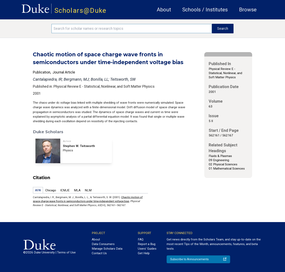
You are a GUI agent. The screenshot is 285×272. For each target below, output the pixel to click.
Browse (248, 10)
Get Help (144, 253)
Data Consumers (103, 244)
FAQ (140, 239)
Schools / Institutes (205, 10)
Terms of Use (66, 252)
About (164, 10)
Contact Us (99, 253)
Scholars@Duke (80, 10)
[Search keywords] (131, 28)
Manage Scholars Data (107, 248)
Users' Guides (147, 248)
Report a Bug (146, 244)
